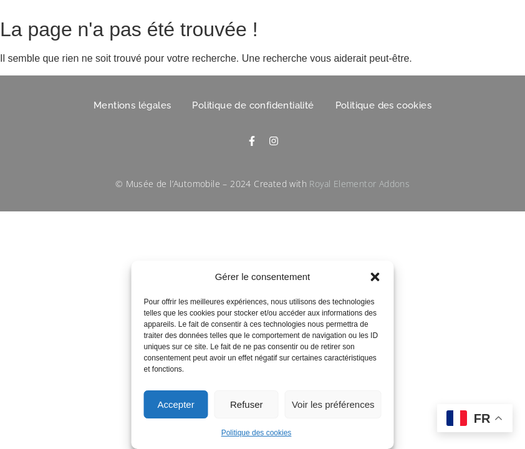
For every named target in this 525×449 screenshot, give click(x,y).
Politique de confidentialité (253, 105)
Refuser (246, 404)
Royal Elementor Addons (359, 184)
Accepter (176, 404)
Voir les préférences (333, 404)
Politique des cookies (256, 432)
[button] (375, 277)
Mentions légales (132, 105)
